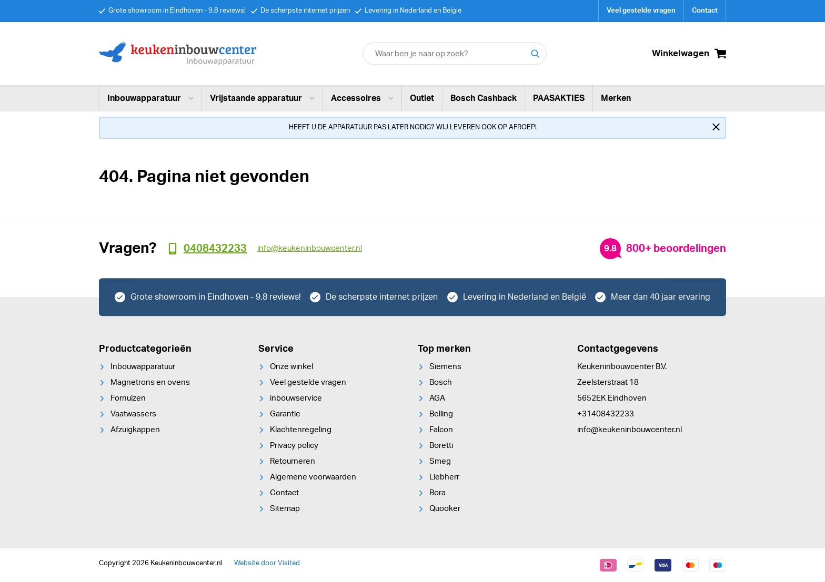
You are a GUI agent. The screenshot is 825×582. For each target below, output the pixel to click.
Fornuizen (128, 398)
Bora (437, 493)
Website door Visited (267, 563)
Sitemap (285, 509)
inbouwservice (296, 398)
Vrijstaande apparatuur (262, 98)
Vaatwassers (133, 414)
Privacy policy (294, 446)
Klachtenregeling (300, 430)
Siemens (445, 367)
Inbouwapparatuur (150, 98)
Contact (705, 10)
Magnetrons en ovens (150, 382)
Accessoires (362, 98)
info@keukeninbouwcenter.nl (629, 430)
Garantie (285, 414)
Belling (441, 414)
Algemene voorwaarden (313, 477)
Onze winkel (291, 367)
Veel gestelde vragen (641, 10)
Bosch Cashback (483, 98)
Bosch (440, 382)
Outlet (422, 98)
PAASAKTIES (559, 98)
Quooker (444, 509)
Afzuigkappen (135, 430)
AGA (437, 398)
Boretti (441, 446)
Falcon (441, 430)
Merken (616, 98)
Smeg (440, 461)
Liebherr (444, 477)
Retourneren (292, 461)
